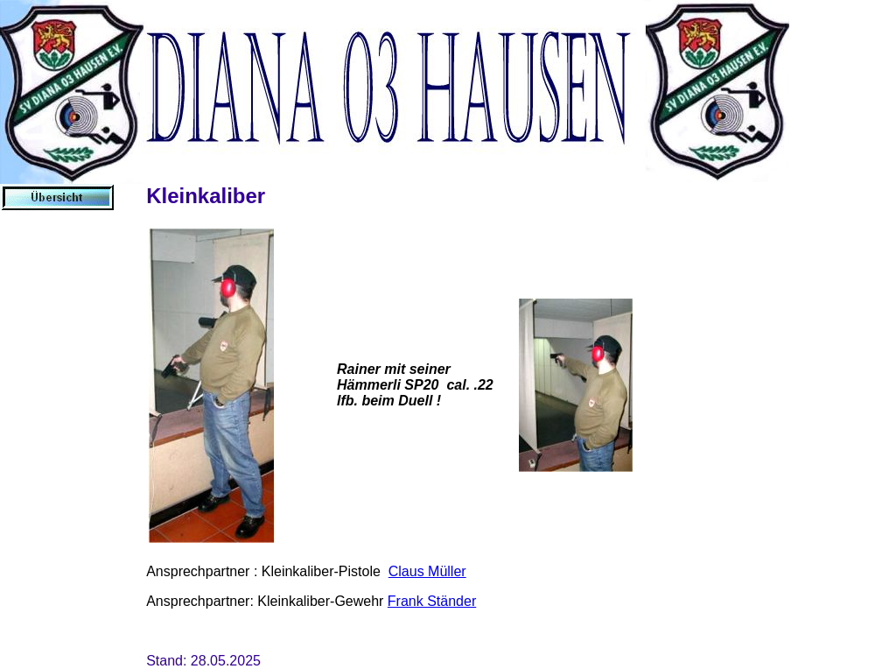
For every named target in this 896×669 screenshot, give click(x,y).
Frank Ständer (432, 601)
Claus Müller (427, 571)
